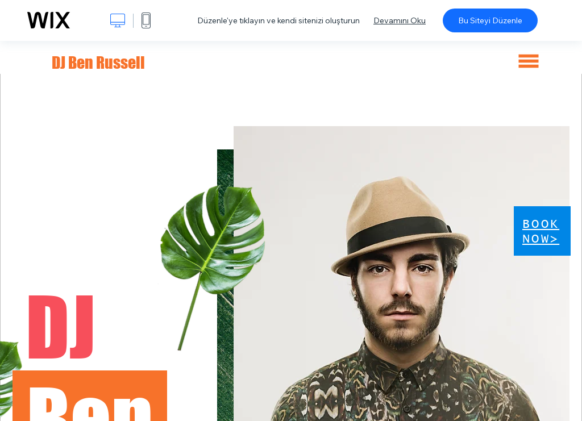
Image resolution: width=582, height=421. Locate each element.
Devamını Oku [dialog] (399, 20)
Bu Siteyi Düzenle (490, 20)
